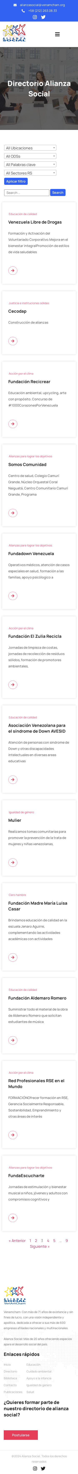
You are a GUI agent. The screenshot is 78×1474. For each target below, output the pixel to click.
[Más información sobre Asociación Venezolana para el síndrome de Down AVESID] (12, 780)
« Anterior (17, 1240)
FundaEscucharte (26, 1175)
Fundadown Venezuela (31, 553)
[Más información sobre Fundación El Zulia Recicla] (12, 685)
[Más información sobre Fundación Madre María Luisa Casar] (12, 957)
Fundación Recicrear (29, 381)
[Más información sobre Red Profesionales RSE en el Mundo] (12, 1135)
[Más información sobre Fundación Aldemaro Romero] (12, 1040)
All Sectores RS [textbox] (19, 173)
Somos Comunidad (27, 464)
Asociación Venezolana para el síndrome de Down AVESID (37, 728)
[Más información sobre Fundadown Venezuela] (12, 596)
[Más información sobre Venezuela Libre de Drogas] (12, 270)
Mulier (14, 820)
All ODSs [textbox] (13, 156)
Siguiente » (40, 1246)
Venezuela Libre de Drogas (35, 222)
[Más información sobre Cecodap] (12, 341)
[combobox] (30, 148)
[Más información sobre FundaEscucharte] (12, 1218)
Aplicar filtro (16, 181)
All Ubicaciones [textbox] (19, 147)
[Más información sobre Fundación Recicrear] (12, 424)
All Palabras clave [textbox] (21, 164)
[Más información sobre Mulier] (12, 862)
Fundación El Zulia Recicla (35, 636)
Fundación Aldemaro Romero (37, 998)
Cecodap (17, 311)
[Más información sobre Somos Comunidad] (12, 513)
